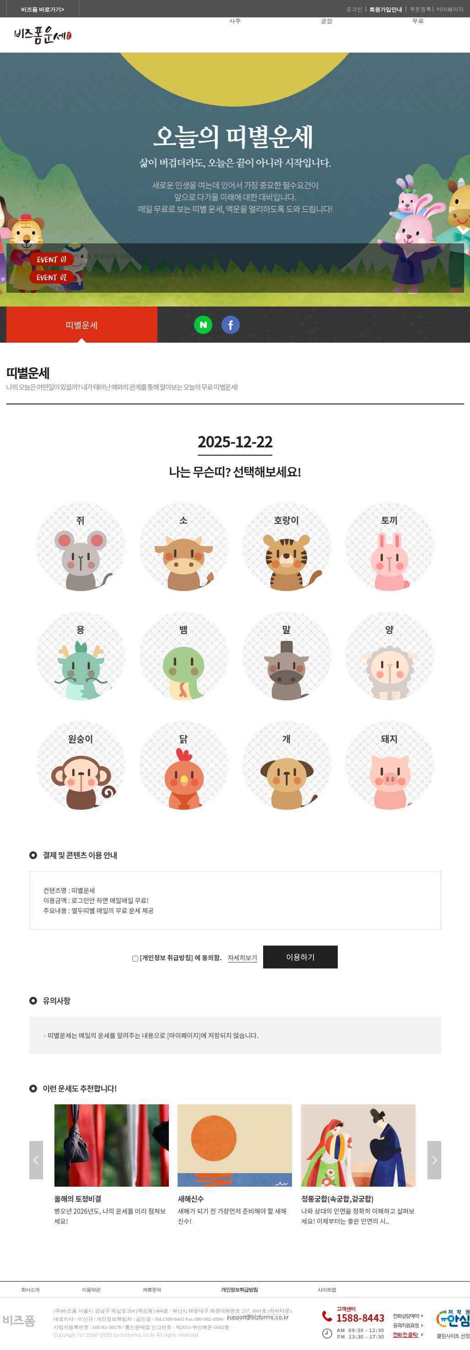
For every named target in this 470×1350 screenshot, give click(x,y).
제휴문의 (152, 1289)
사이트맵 (327, 1289)
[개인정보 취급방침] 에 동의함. (180, 957)
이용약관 (91, 1289)
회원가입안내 (385, 9)
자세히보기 (242, 957)
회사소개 (30, 1289)
